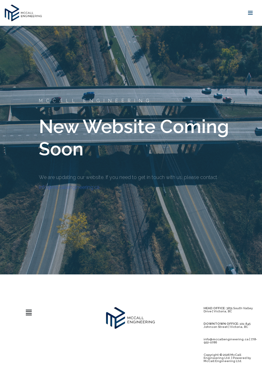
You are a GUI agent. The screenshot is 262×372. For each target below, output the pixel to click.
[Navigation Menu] (250, 13)
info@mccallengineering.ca (69, 187)
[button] (28, 312)
